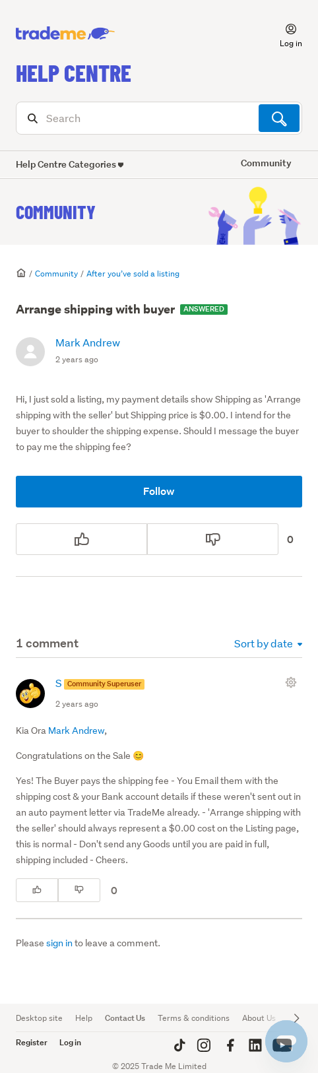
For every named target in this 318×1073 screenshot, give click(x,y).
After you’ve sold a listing (132, 273)
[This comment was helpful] (37, 890)
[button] (283, 33)
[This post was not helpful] (212, 539)
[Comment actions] (293, 682)
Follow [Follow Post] (159, 491)
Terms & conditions (194, 1018)
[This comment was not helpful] (79, 890)
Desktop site (39, 1018)
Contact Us (125, 1018)
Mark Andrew (87, 342)
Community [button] (266, 162)
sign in (59, 943)
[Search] (159, 118)
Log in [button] (70, 1042)
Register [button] (32, 1042)
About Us (259, 1018)
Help (83, 1018)
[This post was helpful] (81, 539)
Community (56, 212)
